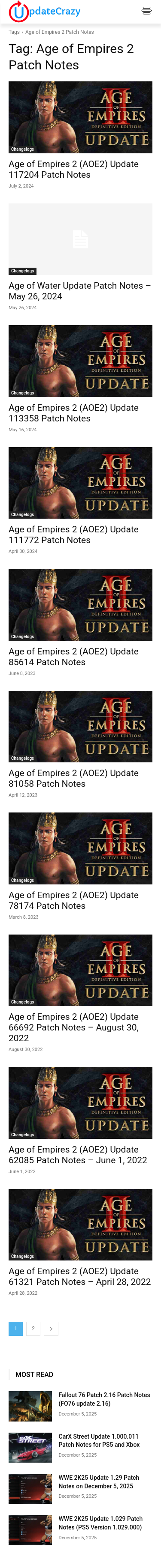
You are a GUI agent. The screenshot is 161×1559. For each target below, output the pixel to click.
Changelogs (22, 149)
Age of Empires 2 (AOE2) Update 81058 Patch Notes (74, 778)
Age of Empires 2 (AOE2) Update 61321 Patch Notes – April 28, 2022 (80, 1276)
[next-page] (51, 1329)
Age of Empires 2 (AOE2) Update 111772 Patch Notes (74, 534)
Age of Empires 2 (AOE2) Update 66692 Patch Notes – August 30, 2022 (74, 1027)
